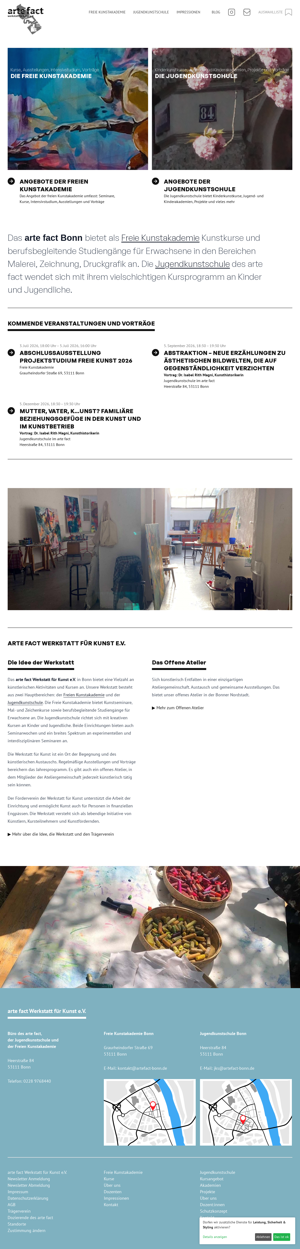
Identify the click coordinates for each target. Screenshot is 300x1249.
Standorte (17, 1224)
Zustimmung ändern (26, 1230)
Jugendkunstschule (151, 12)
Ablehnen (263, 1237)
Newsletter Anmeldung (29, 1178)
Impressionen (188, 12)
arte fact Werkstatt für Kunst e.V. (37, 1172)
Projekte (207, 1191)
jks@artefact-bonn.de (234, 1068)
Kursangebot (211, 1178)
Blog (216, 12)
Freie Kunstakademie (107, 12)
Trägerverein (19, 1211)
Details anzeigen (215, 1237)
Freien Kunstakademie (84, 695)
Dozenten (113, 1191)
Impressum (18, 1191)
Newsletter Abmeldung (29, 1185)
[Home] (26, 19)
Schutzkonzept (213, 1211)
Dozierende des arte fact (30, 1217)
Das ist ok (281, 1237)
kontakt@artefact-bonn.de (142, 1068)
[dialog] (247, 1230)
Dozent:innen (212, 1204)
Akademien (210, 1185)
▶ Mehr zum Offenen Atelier (178, 707)
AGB (12, 1204)
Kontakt (111, 1204)
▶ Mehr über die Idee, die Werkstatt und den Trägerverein (61, 834)
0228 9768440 (37, 1081)
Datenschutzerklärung (28, 1198)
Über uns (112, 1185)
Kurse (109, 1178)
